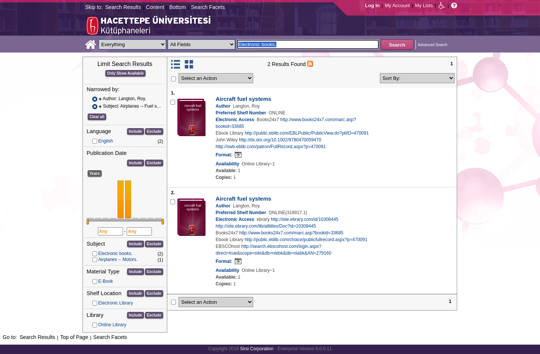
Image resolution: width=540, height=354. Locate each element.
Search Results (123, 7)
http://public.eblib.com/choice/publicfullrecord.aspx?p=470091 (305, 239)
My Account (397, 5)
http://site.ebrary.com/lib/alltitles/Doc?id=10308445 (266, 226)
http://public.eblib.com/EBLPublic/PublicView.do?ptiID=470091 (306, 133)
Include (135, 131)
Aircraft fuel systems (243, 99)
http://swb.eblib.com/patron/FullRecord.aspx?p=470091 (271, 146)
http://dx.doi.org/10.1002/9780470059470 (280, 139)
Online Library (112, 324)
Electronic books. (115, 253)
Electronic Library (115, 303)
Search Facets (208, 7)
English (105, 141)
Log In (372, 5)
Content (155, 7)
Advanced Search (432, 45)
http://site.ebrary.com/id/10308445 (305, 219)
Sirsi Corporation (256, 348)
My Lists (424, 5)
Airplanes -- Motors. (118, 259)
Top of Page (74, 337)
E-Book (105, 281)
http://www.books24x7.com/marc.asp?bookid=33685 (291, 233)
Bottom (177, 7)
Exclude (154, 131)
